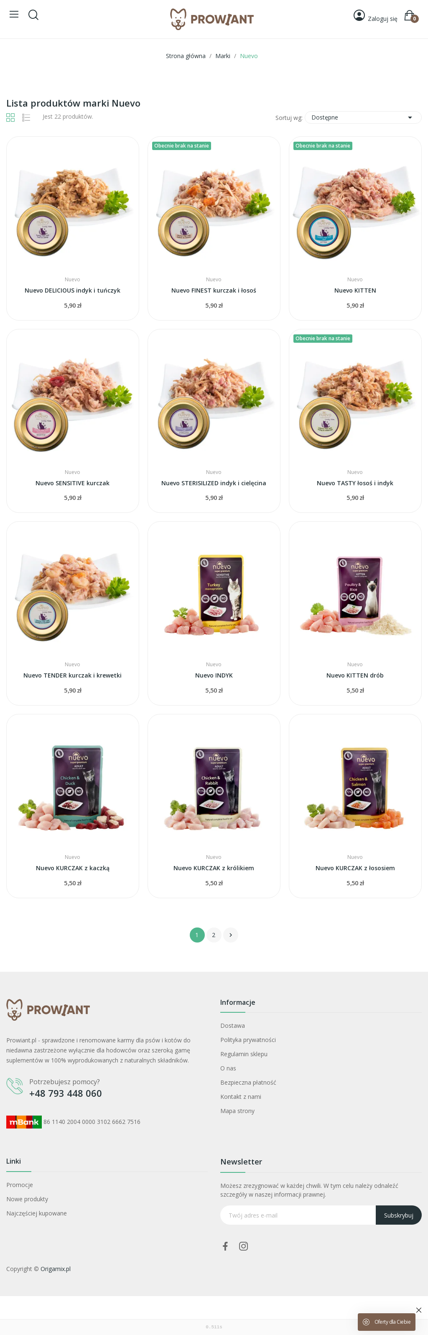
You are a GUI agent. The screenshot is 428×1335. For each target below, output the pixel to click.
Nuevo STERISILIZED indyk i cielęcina (213, 483)
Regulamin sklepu (244, 1054)
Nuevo (72, 279)
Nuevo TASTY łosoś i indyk (355, 483)
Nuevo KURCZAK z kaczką (73, 868)
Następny (230, 935)
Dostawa (232, 1025)
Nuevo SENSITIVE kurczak (73, 483)
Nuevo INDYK (214, 675)
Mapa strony (237, 1111)
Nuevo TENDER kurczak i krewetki (72, 675)
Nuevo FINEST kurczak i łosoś (213, 290)
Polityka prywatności (248, 1040)
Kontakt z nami (240, 1097)
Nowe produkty (27, 1199)
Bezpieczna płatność (248, 1082)
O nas (228, 1068)
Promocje (19, 1185)
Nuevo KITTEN (355, 290)
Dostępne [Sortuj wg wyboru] (363, 117)
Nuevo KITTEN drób (355, 675)
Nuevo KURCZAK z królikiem (213, 868)
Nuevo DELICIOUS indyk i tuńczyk (72, 290)
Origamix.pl (56, 1269)
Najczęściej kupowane (36, 1213)
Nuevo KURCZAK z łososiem (355, 868)
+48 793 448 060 (65, 1093)
